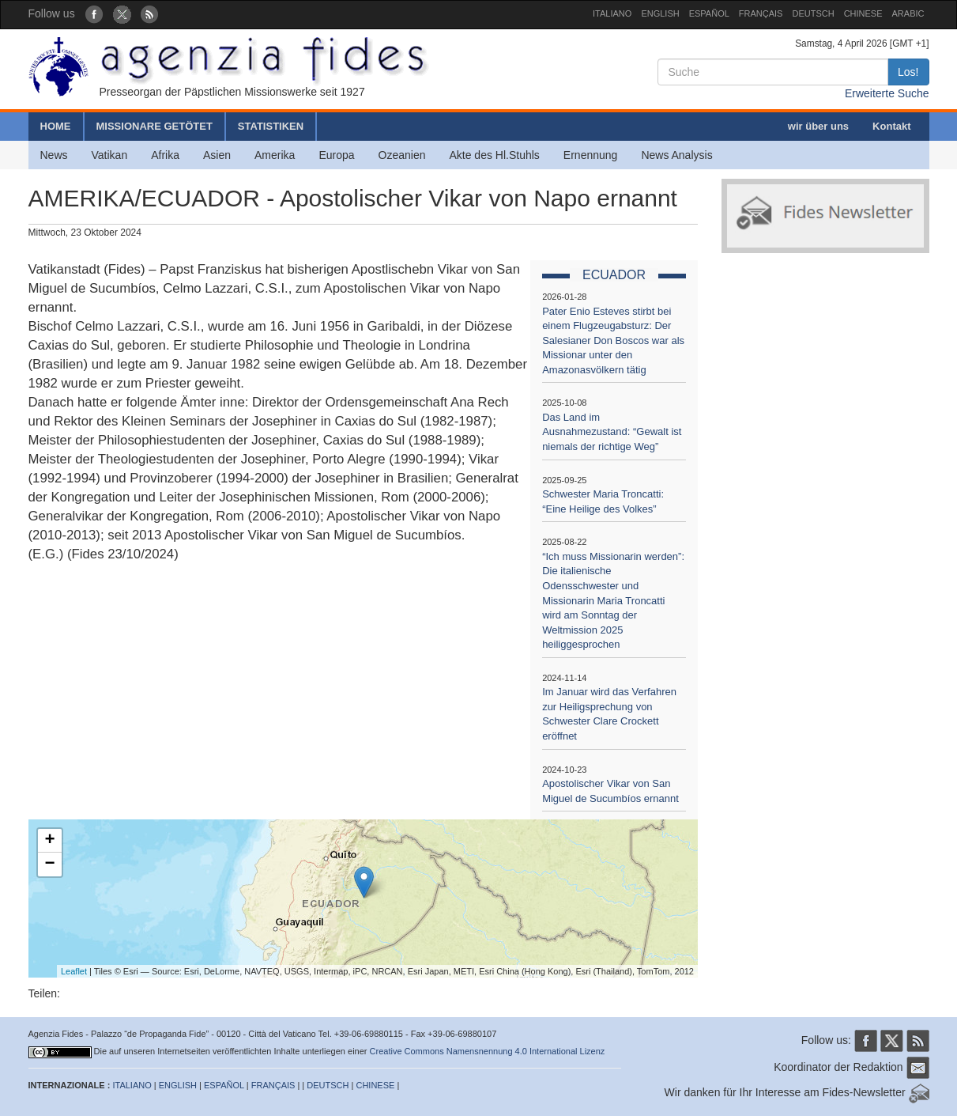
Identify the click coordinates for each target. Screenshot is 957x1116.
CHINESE (863, 13)
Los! (908, 72)
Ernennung (590, 155)
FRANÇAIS (761, 13)
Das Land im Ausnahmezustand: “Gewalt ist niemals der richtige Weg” (611, 431)
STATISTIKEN (270, 126)
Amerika (274, 155)
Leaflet (74, 971)
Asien (217, 155)
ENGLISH (660, 13)
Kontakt (891, 126)
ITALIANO (612, 13)
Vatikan (110, 155)
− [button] (49, 864)
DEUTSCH (813, 13)
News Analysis (676, 155)
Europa (336, 155)
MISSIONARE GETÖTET (154, 126)
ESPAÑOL (709, 13)
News (54, 155)
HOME (55, 126)
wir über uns (818, 126)
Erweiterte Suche (887, 93)
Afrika (165, 155)
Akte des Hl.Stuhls (494, 155)
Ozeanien (402, 155)
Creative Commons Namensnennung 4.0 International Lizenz (487, 1051)
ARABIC (908, 13)
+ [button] (49, 841)
